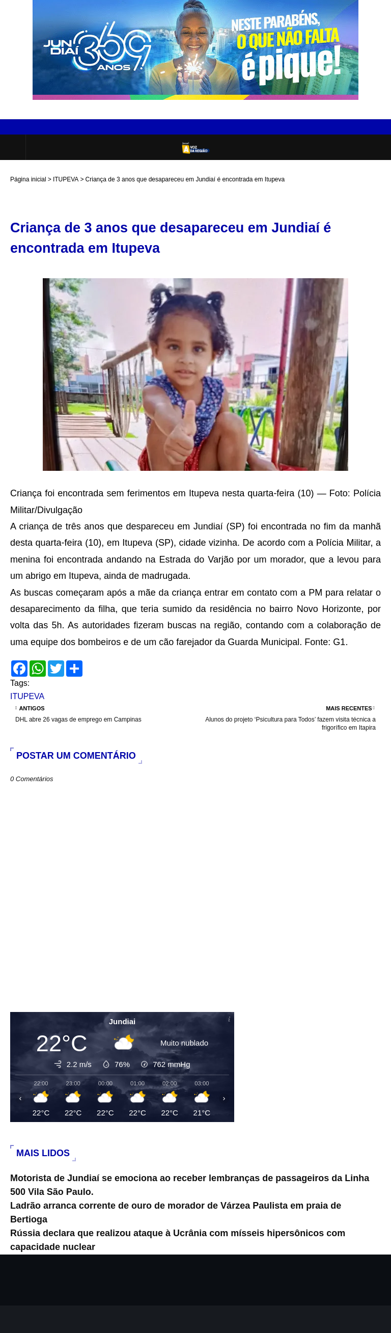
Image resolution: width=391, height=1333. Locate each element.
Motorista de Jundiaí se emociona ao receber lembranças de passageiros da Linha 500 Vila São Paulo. (189, 1185)
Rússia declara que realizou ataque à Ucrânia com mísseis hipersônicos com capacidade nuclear (177, 1240)
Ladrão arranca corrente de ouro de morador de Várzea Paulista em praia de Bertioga (175, 1212)
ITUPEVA (65, 179)
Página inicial (28, 179)
